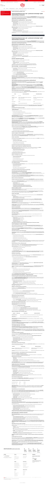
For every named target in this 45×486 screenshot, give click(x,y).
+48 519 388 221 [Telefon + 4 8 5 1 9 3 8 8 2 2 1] (7, 455)
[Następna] (43, 0)
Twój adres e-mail (34, 458)
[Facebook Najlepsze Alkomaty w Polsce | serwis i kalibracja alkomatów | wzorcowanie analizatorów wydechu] (0, 5)
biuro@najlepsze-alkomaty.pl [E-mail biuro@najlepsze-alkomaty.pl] (8, 457)
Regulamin (39, 460)
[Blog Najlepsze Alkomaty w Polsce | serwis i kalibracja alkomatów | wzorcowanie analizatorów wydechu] (4, 5)
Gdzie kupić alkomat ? (16, 457)
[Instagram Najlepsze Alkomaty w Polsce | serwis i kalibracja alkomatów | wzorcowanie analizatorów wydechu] (5, 450)
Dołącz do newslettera (35, 459)
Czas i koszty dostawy (25, 467)
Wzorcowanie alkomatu (16, 467)
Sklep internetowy (22, 482)
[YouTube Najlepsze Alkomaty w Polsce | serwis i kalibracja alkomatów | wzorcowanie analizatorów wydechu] (3, 5)
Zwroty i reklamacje (16, 458)
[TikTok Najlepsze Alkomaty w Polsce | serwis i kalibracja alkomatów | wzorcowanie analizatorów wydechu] (6, 450)
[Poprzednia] (1, 0)
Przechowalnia (24, 457)
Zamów (26, 0)
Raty (14, 459)
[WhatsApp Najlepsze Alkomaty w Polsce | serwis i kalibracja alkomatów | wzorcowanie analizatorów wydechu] (7, 450)
